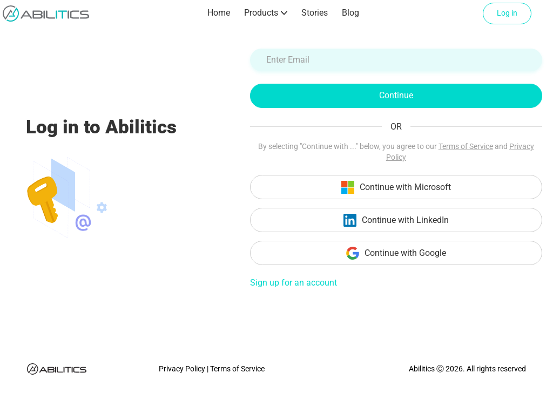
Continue (396, 95)
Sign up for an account (293, 282)
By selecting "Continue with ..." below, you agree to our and (396, 151)
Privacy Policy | (184, 368)
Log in (507, 13)
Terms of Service (466, 146)
